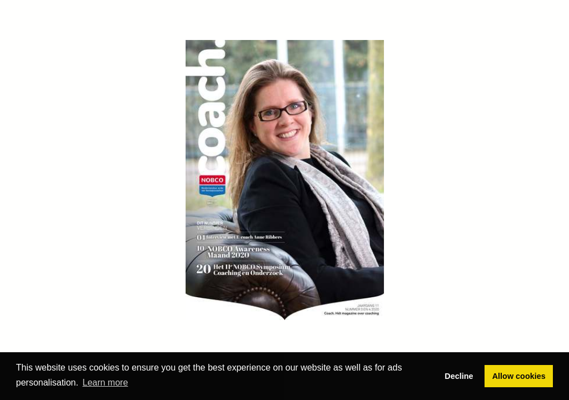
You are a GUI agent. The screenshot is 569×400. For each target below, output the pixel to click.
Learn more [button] (105, 382)
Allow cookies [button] (519, 376)
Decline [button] (459, 376)
